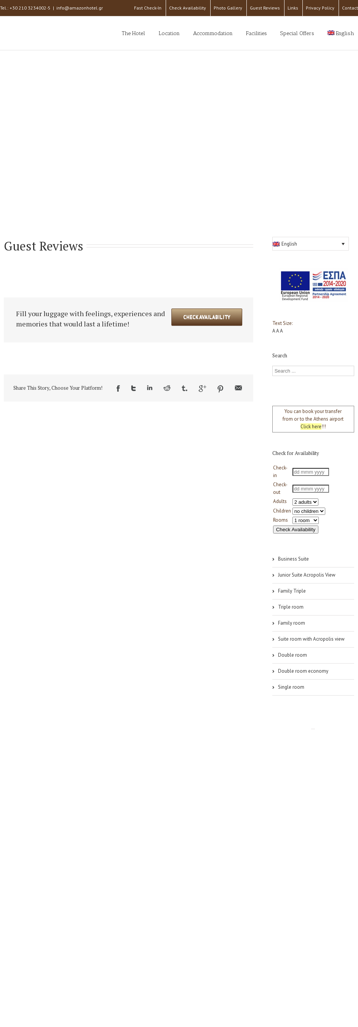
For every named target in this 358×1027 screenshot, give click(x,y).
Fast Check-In (147, 8)
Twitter (133, 388)
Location (169, 33)
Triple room (291, 607)
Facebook (118, 388)
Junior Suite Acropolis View (307, 575)
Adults (280, 501)
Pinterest (220, 389)
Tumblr (184, 388)
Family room (291, 623)
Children (282, 511)
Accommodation (213, 33)
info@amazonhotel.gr (79, 8)
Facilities (256, 33)
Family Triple (292, 591)
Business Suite (293, 559)
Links (293, 8)
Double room (292, 655)
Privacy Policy (320, 8)
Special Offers (297, 33)
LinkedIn (149, 387)
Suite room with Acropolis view (311, 639)
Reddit (167, 388)
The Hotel (133, 33)
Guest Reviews (265, 8)
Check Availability (187, 8)
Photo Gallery (228, 8)
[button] (310, 244)
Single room (291, 687)
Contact (350, 8)
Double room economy (303, 671)
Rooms (280, 520)
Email (238, 388)
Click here (310, 426)
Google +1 (202, 388)
